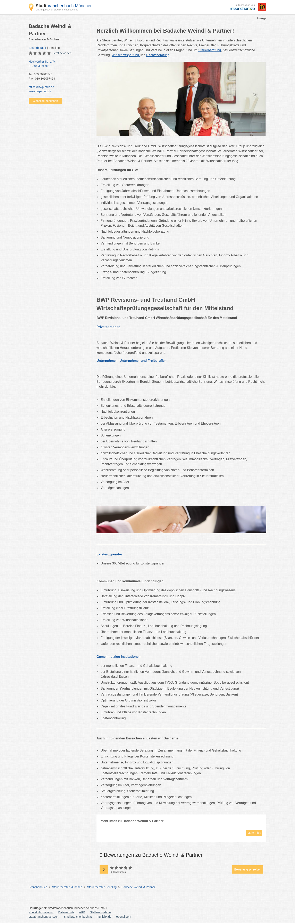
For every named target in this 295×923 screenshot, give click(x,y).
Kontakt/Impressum (41, 912)
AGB (82, 912)
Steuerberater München (67, 887)
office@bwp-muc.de (41, 87)
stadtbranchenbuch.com (44, 916)
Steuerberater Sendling (102, 887)
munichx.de (104, 916)
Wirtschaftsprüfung (126, 55)
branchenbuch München (64, 5)
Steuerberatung (209, 50)
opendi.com (123, 916)
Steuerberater (37, 47)
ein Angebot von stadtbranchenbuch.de (57, 9)
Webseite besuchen (45, 101)
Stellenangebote (100, 912)
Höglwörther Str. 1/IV (57, 64)
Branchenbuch (38, 887)
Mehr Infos (254, 832)
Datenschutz (66, 912)
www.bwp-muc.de (40, 91)
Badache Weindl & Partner (138, 887)
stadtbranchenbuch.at (78, 916)
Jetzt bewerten (62, 53)
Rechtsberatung (157, 55)
